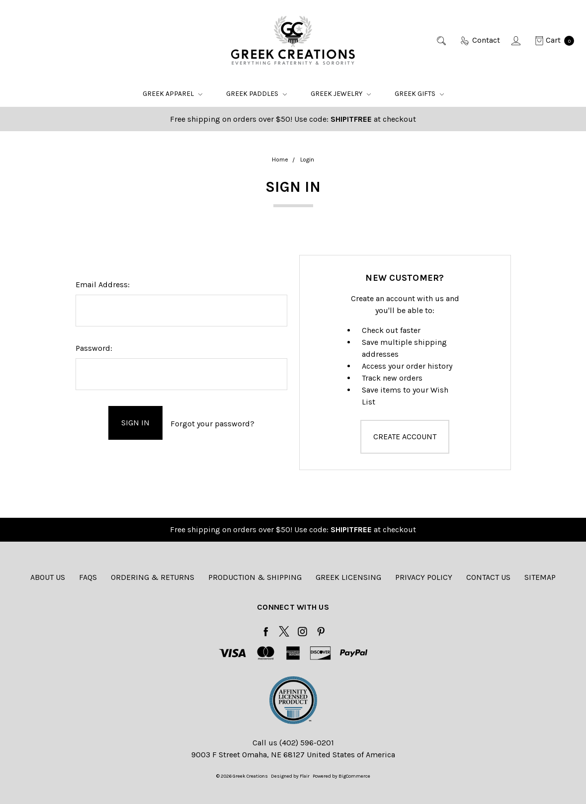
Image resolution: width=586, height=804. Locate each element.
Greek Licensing (348, 577)
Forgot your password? (212, 422)
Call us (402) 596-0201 (293, 742)
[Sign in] (516, 40)
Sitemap (540, 577)
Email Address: (103, 284)
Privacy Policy (423, 577)
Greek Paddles (256, 93)
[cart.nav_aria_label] (551, 40)
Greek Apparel (172, 93)
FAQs (88, 577)
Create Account (404, 436)
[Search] (442, 40)
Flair (305, 776)
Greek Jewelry (341, 93)
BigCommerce (354, 776)
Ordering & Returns (152, 577)
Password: (94, 348)
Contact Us (488, 577)
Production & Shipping (255, 577)
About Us (47, 577)
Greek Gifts (419, 93)
